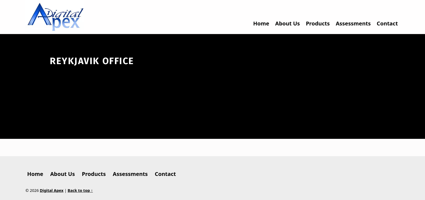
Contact (387, 23)
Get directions (285, 62)
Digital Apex (51, 190)
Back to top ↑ (80, 190)
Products (318, 23)
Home (261, 23)
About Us (287, 23)
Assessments (353, 23)
